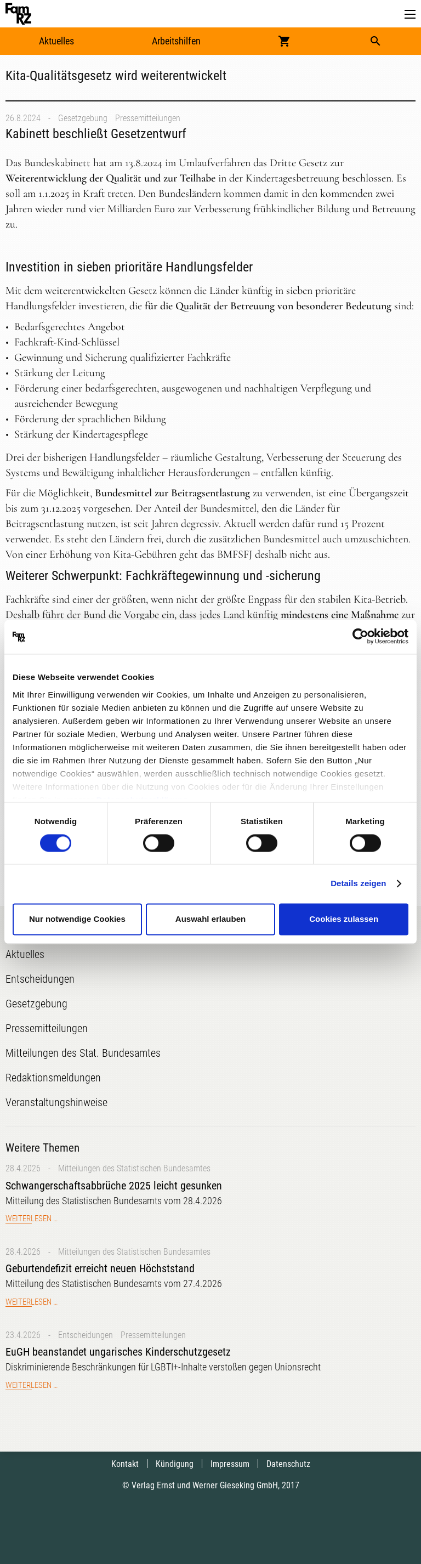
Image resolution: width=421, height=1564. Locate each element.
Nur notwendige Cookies (77, 919)
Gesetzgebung (82, 118)
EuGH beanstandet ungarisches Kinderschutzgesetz (118, 1351)
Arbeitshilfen (176, 41)
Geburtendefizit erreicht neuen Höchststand (100, 1268)
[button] (410, 14)
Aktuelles (56, 41)
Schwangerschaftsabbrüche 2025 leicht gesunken (113, 1185)
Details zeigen (358, 883)
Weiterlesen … (31, 1218)
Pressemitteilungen (147, 118)
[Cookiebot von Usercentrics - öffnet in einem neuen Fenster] (360, 636)
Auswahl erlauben (210, 919)
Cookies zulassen (343, 919)
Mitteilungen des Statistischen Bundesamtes (134, 1168)
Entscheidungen (85, 1335)
